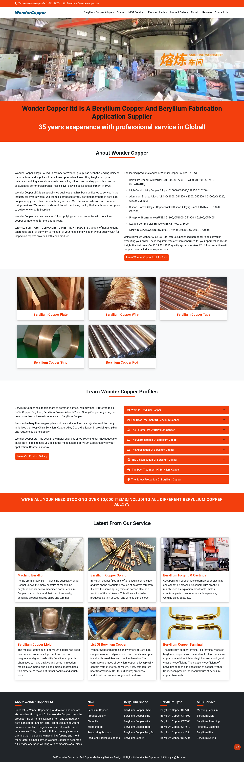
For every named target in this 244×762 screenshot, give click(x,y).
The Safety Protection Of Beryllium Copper (154, 479)
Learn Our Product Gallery (32, 456)
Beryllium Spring (206, 737)
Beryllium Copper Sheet (138, 710)
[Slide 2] (122, 96)
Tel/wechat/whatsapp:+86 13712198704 (37, 3)
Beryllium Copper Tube (137, 726)
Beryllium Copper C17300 (175, 715)
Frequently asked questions (104, 737)
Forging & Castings (208, 726)
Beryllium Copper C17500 (175, 721)
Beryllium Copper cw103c (175, 732)
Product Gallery (97, 715)
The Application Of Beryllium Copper (150, 449)
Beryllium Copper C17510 (175, 726)
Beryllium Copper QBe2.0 (175, 737)
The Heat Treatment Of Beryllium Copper (153, 420)
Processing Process (99, 732)
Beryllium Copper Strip (137, 715)
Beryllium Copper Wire (137, 721)
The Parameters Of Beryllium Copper (151, 429)
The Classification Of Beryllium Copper (152, 459)
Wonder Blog (95, 726)
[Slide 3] (128, 96)
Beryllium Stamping (208, 721)
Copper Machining (94, 757)
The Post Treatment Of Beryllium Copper (153, 469)
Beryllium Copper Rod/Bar (139, 732)
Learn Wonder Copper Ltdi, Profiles (146, 257)
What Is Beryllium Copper (144, 410)
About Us (93, 721)
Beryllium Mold (205, 715)
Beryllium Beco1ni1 (135, 737)
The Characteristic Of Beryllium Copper (152, 439)
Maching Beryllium (208, 710)
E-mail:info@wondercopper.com (81, 3)
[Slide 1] (116, 96)
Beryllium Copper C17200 (175, 710)
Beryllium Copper (98, 710)
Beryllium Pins (205, 732)
